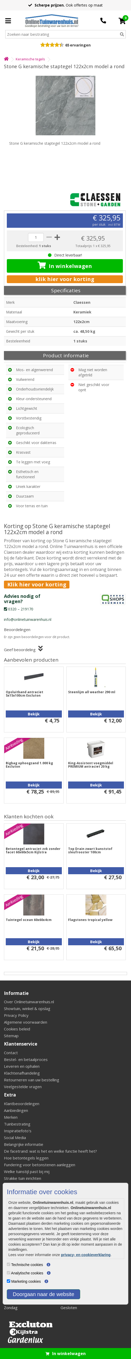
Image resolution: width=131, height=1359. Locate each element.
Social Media (15, 1137)
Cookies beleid (17, 1028)
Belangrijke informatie (23, 1144)
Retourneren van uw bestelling (31, 1079)
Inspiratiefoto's (17, 1130)
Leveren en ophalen (22, 1066)
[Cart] (122, 21)
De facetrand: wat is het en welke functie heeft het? (50, 1151)
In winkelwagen (65, 266)
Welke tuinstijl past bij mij (27, 1171)
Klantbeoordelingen (21, 1103)
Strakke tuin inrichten (22, 1178)
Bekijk (34, 713)
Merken (11, 1117)
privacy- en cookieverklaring (86, 1255)
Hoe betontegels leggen (26, 1157)
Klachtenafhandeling (22, 1073)
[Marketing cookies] (8, 1281)
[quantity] (36, 237)
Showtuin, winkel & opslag (27, 1008)
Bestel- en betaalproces (26, 1059)
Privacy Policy (16, 1015)
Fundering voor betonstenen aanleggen (39, 1164)
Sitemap (11, 1035)
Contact (11, 1052)
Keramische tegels (30, 59)
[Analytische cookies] (8, 1272)
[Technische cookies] (8, 1264)
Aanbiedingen (16, 1110)
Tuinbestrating (17, 1124)
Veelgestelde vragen (23, 1086)
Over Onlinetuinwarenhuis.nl (29, 1001)
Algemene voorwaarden (25, 1022)
